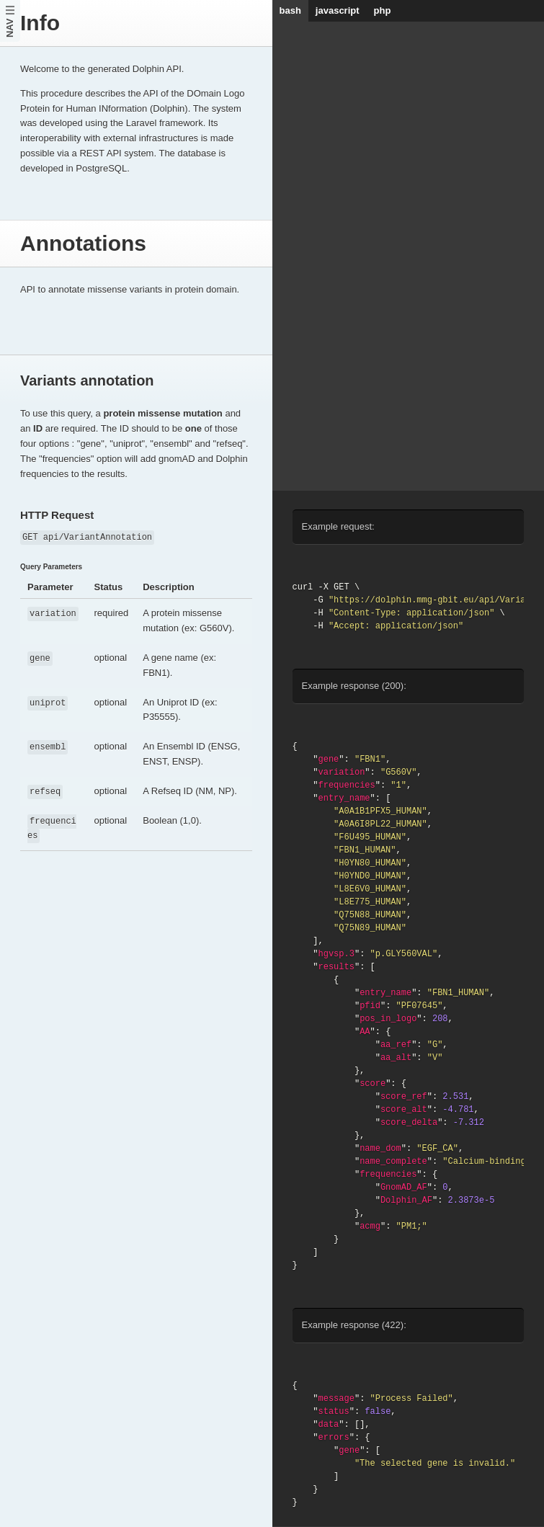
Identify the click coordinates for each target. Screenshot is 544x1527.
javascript (338, 10)
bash (290, 10)
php (382, 10)
